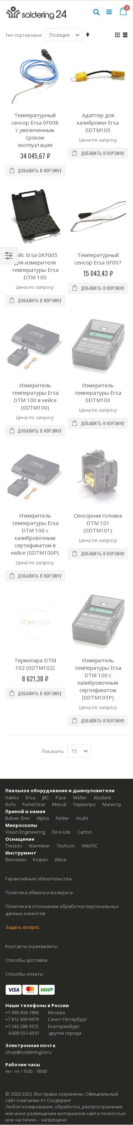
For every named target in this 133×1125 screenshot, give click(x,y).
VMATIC (90, 732)
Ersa (30, 683)
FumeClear (33, 690)
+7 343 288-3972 (22, 912)
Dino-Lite (61, 718)
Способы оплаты (24, 859)
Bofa (10, 690)
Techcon (66, 732)
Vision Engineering (25, 718)
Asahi (82, 704)
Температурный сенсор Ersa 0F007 (98, 258)
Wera (60, 745)
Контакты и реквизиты (31, 832)
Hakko (12, 683)
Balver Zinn (17, 704)
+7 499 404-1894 (22, 898)
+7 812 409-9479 (22, 905)
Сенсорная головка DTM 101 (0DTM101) (98, 447)
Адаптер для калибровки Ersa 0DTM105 (98, 122)
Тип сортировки (23, 35)
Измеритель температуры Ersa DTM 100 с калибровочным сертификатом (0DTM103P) (97, 565)
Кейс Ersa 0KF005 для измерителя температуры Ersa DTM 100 (35, 266)
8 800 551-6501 (24, 919)
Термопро (84, 690)
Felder (62, 704)
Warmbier (39, 732)
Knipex (40, 745)
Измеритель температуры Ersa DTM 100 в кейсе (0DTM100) (35, 358)
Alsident (102, 683)
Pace (61, 683)
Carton (84, 718)
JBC (45, 683)
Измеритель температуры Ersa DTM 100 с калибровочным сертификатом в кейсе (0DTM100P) (35, 458)
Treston (13, 732)
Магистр (111, 690)
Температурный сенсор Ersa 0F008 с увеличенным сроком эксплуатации (35, 130)
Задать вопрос (22, 813)
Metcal (59, 690)
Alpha (43, 704)
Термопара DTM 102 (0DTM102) (35, 550)
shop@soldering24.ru (28, 938)
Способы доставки (26, 846)
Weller (80, 683)
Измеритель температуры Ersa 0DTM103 (97, 354)
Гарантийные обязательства (38, 764)
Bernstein (15, 745)
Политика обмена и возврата (39, 778)
